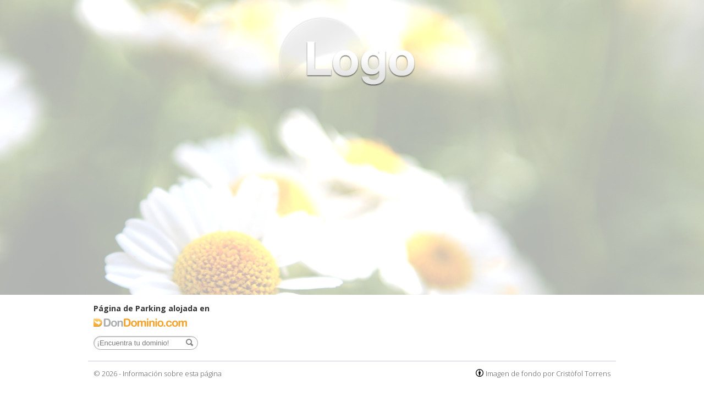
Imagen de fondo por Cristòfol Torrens (548, 373)
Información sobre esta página (172, 373)
